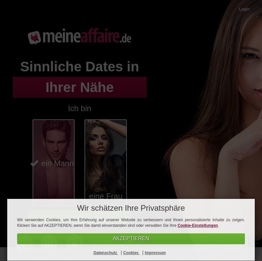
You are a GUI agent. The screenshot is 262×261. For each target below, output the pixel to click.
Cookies (131, 252)
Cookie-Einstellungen (198, 225)
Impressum (155, 252)
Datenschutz (106, 252)
